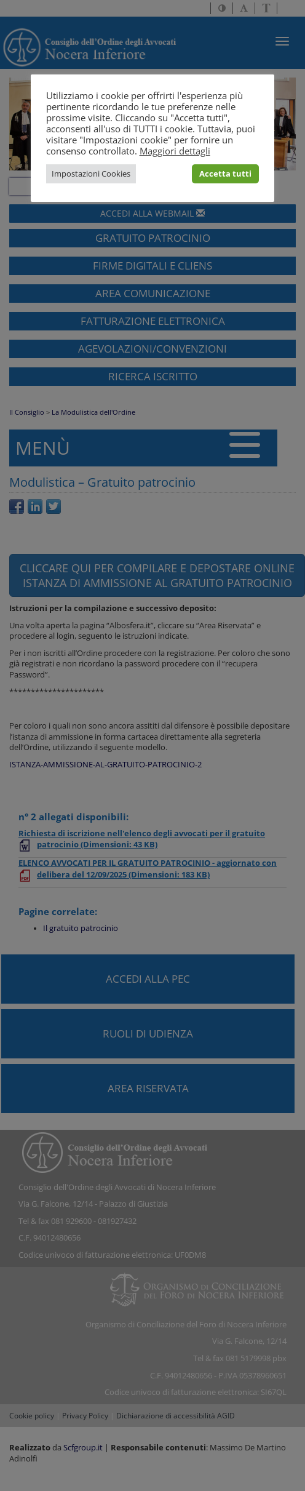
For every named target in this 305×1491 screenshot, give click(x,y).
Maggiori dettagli (175, 151)
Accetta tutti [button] (225, 173)
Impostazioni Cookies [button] (91, 173)
